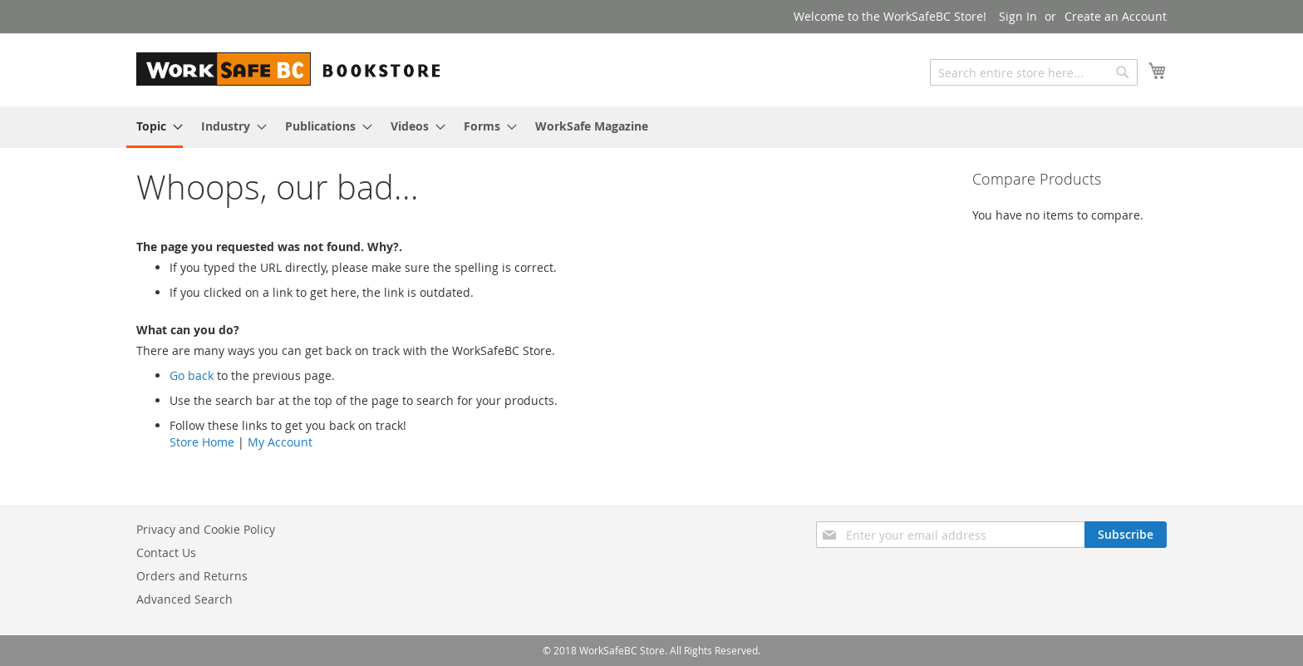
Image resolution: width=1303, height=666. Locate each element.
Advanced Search (184, 599)
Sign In (1018, 16)
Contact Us (166, 552)
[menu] (651, 127)
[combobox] (1034, 72)
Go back (192, 375)
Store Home (202, 442)
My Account (280, 442)
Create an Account (1116, 16)
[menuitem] (154, 127)
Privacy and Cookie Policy (205, 529)
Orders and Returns (192, 576)
